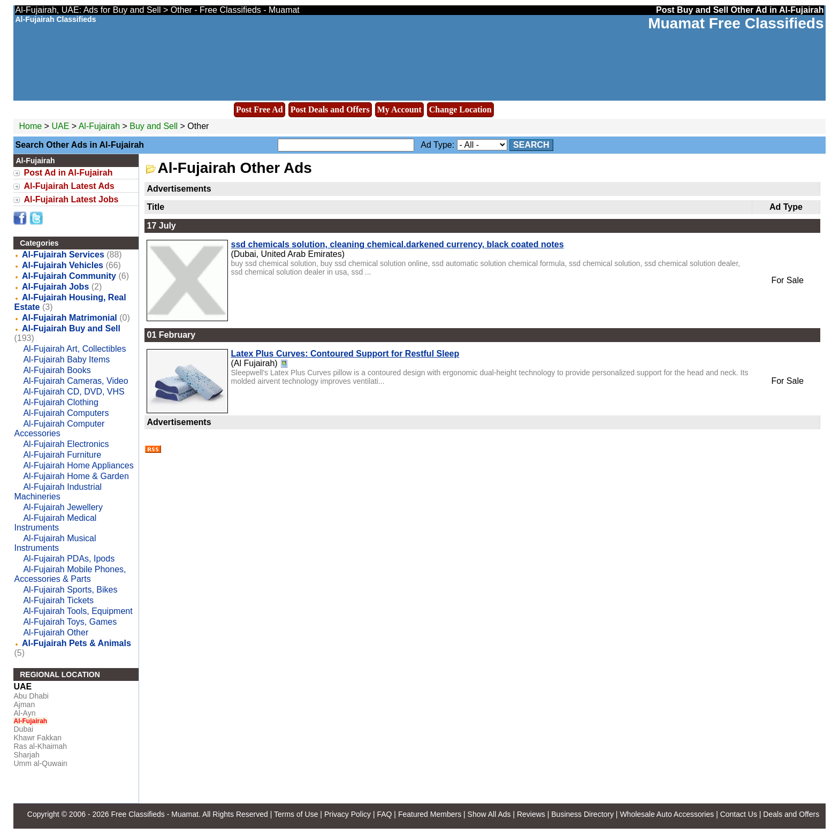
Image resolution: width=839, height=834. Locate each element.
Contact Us (738, 814)
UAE (60, 126)
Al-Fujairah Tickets (58, 600)
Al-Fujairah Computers (66, 413)
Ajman (24, 704)
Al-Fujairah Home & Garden (75, 476)
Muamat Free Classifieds (735, 23)
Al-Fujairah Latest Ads (69, 186)
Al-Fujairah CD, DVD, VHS (73, 391)
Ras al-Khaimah (40, 746)
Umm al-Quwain (40, 763)
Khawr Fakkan (37, 737)
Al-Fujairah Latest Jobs (71, 199)
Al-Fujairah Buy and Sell (71, 328)
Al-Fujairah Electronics (66, 444)
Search (531, 144)
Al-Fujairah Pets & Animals (76, 643)
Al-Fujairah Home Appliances (78, 465)
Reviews (531, 814)
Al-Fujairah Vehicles (62, 265)
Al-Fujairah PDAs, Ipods (69, 558)
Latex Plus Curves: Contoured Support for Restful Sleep (345, 353)
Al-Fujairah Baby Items (66, 359)
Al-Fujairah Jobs (55, 286)
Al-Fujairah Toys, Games (70, 621)
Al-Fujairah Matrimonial (69, 317)
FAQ (384, 814)
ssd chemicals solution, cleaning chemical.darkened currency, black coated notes (397, 244)
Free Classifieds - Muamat (154, 814)
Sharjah (26, 754)
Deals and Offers (791, 814)
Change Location (460, 109)
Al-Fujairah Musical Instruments (55, 543)
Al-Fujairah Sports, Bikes (70, 589)
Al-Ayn (24, 713)
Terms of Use (296, 814)
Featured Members (429, 814)
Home (30, 126)
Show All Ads (489, 814)
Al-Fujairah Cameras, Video (75, 380)
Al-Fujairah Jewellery (63, 507)
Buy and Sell (153, 126)
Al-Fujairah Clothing (60, 402)
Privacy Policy (347, 814)
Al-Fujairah (101, 126)
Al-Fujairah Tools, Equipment (77, 611)
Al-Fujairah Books (56, 370)
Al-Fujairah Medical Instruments (55, 522)
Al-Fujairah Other (55, 632)
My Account (399, 109)
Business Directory (582, 814)
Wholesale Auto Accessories (667, 814)
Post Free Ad (259, 109)
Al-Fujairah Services (63, 254)
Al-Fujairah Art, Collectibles (74, 348)
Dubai (23, 729)
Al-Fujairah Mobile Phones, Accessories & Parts (70, 574)
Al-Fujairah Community (69, 275)
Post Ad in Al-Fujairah (68, 172)
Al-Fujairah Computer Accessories (59, 428)
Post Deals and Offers (330, 109)
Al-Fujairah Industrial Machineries (58, 491)
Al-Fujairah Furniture (62, 454)
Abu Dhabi (30, 696)
